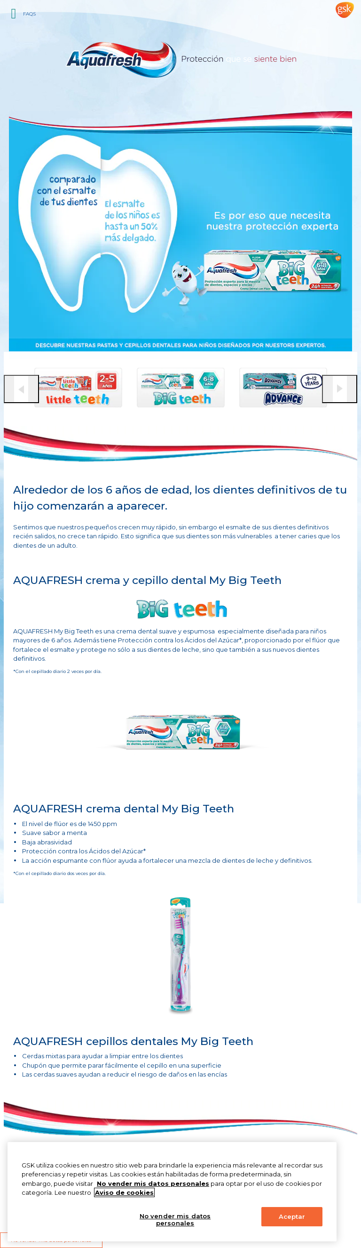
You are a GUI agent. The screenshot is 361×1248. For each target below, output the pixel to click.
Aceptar (292, 1216)
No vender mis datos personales (175, 1219)
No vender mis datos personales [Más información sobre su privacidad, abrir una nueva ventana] (153, 1183)
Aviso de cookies (124, 1192)
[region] (172, 1191)
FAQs (29, 14)
